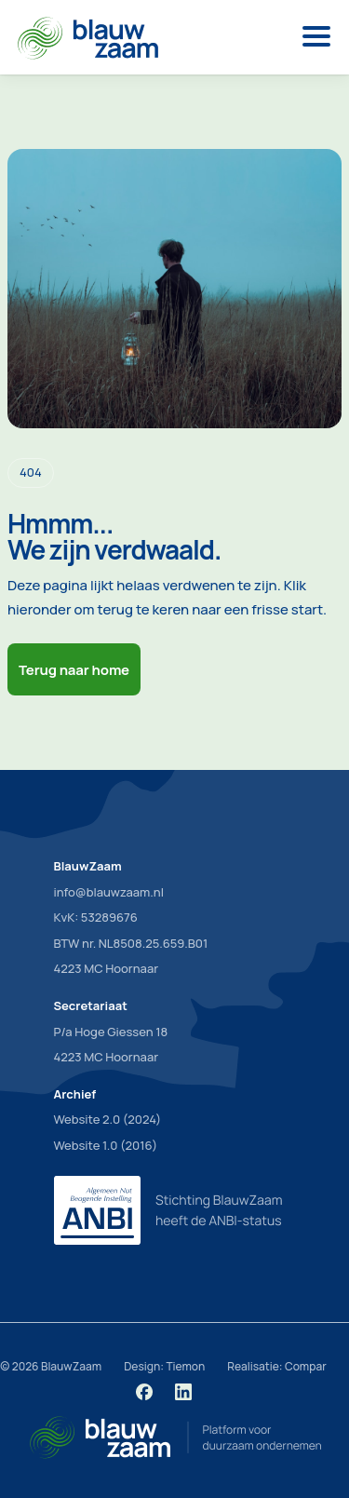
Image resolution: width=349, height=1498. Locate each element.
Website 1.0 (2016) (106, 1145)
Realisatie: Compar (276, 1366)
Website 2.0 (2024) (108, 1119)
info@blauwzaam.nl (109, 892)
